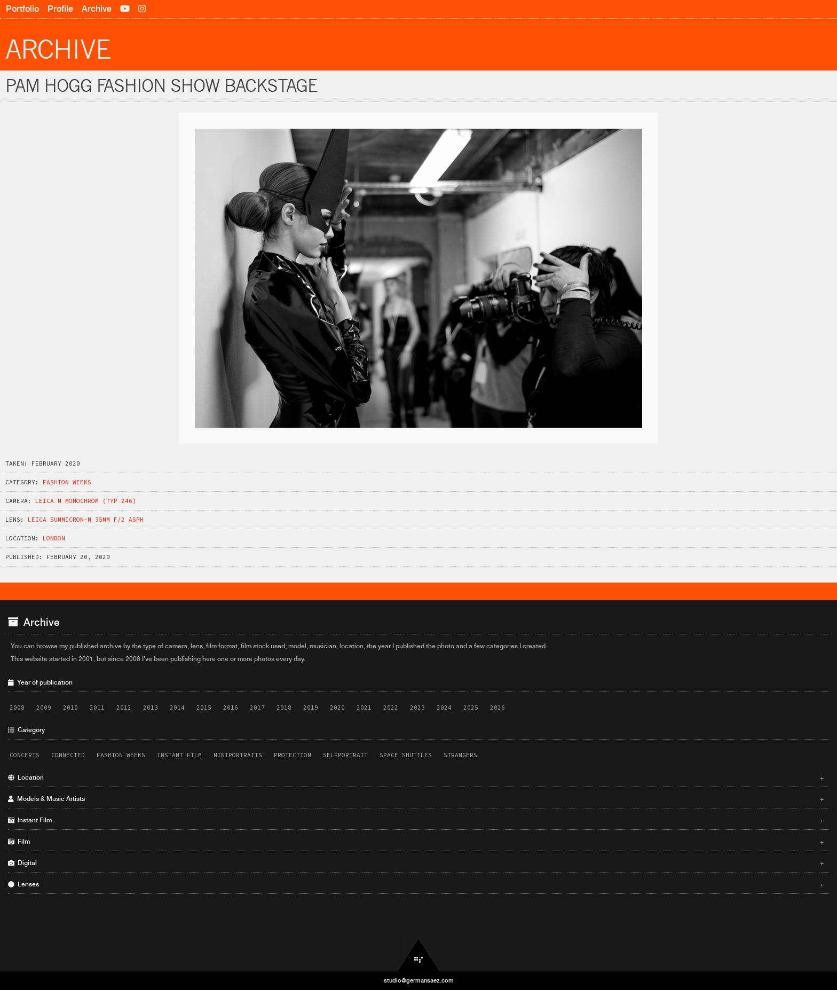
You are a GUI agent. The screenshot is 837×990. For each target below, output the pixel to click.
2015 (203, 707)
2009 (43, 707)
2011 (97, 707)
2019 (310, 707)
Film (416, 841)
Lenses (416, 884)
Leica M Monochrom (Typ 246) (85, 501)
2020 (337, 707)
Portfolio (22, 9)
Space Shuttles (406, 755)
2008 (17, 707)
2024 (444, 707)
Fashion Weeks (67, 482)
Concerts (25, 755)
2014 (177, 707)
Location (416, 777)
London (54, 538)
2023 (417, 707)
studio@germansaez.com (419, 980)
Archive (97, 9)
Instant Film (179, 755)
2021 (364, 707)
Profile (60, 9)
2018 (284, 707)
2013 (150, 707)
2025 (470, 707)
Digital (416, 863)
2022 (390, 707)
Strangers (460, 755)
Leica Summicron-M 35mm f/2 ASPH (86, 519)
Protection (292, 755)
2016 (230, 707)
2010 (70, 707)
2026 (497, 707)
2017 (257, 707)
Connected (68, 755)
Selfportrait (345, 755)
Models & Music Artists (416, 799)
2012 (123, 707)
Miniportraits (238, 755)
